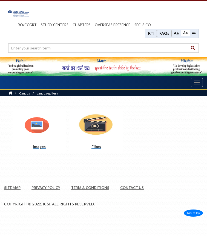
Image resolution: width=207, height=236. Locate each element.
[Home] (10, 93)
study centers (54, 25)
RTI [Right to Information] (151, 33)
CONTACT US (132, 187)
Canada (24, 93)
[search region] (103, 48)
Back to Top (193, 212)
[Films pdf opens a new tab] (96, 131)
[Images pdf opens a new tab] (39, 131)
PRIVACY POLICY (45, 187)
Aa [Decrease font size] (194, 33)
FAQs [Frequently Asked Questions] (164, 33)
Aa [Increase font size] (176, 33)
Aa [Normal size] (185, 33)
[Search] (193, 47)
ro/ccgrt (27, 25)
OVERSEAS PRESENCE (112, 25)
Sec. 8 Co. (143, 25)
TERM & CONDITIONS (90, 187)
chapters (82, 25)
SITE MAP (12, 187)
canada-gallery (47, 93)
